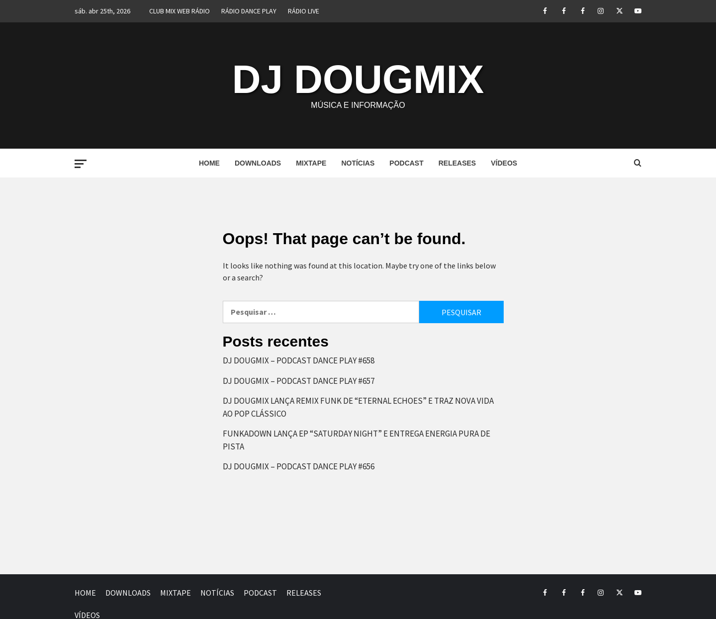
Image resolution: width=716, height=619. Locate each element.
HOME (209, 163)
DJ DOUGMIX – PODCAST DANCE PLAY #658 (298, 360)
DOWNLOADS (258, 163)
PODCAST (406, 163)
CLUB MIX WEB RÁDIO (179, 10)
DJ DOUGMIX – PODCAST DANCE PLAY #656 (298, 466)
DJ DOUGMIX (358, 79)
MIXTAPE (311, 163)
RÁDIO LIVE (303, 10)
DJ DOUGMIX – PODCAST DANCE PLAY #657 (298, 380)
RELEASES (457, 163)
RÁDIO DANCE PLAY (248, 10)
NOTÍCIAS (357, 163)
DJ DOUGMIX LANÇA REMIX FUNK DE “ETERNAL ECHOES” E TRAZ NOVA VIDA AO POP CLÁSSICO (358, 407)
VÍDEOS (504, 163)
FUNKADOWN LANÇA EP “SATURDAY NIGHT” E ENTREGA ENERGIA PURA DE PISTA (356, 440)
